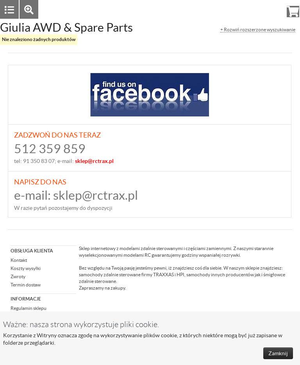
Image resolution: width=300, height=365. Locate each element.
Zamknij (278, 353)
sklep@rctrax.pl (95, 195)
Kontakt (19, 260)
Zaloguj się (232, 9)
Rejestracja (264, 9)
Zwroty (18, 276)
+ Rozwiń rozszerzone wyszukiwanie (257, 29)
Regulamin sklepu (28, 308)
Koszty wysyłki (26, 268)
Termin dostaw (26, 284)
